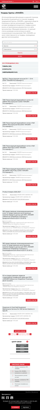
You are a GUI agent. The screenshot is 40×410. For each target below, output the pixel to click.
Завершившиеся (9, 72)
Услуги (6, 69)
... (25, 334)
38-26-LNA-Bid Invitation (23, 199)
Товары (7, 66)
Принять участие (32, 93)
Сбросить (20, 53)
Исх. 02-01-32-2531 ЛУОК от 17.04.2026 (19, 292)
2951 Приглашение (27, 88)
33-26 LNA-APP (13, 318)
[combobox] (20, 46)
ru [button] (37, 1)
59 (28, 334)
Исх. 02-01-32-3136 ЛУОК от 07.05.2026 (21, 263)
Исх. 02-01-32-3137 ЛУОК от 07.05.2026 (22, 231)
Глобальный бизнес (8, 1)
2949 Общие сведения (15, 133)
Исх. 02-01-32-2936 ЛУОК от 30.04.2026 (21, 294)
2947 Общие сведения (15, 179)
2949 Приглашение (27, 133)
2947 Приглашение (27, 179)
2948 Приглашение (27, 157)
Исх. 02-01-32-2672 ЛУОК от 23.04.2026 (19, 262)
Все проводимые (10, 63)
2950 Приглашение (27, 111)
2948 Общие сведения (15, 157)
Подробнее (26, 407)
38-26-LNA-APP (13, 199)
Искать (20, 56)
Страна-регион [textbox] (7, 49)
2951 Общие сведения (15, 88)
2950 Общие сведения (15, 111)
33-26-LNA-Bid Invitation (23, 318)
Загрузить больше (20, 331)
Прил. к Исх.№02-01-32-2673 (16, 230)
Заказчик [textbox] (6, 46)
